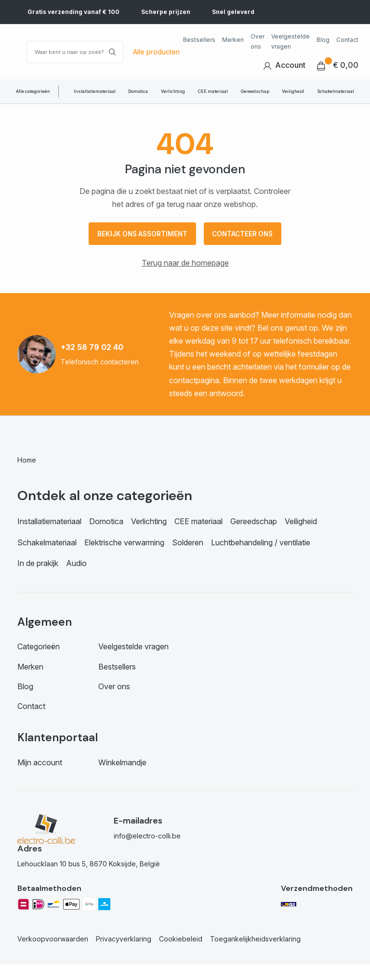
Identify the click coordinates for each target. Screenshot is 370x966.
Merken (233, 39)
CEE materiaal (213, 91)
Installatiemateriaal (95, 91)
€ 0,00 (337, 65)
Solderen (187, 544)
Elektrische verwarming (124, 544)
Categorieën (38, 648)
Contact (347, 39)
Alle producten (156, 52)
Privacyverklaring (123, 941)
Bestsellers (199, 39)
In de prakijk (37, 564)
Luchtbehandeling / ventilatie (260, 544)
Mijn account (39, 764)
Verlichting (173, 91)
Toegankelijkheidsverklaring (255, 941)
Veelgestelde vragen (290, 41)
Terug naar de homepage (185, 265)
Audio (76, 564)
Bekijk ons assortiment (140, 235)
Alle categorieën (33, 91)
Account (284, 65)
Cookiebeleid (180, 941)
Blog (323, 39)
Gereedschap (255, 91)
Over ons (257, 41)
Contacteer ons (246, 235)
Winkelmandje (122, 764)
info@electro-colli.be (147, 837)
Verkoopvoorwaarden (52, 941)
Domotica (138, 91)
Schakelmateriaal (335, 91)
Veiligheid (293, 91)
